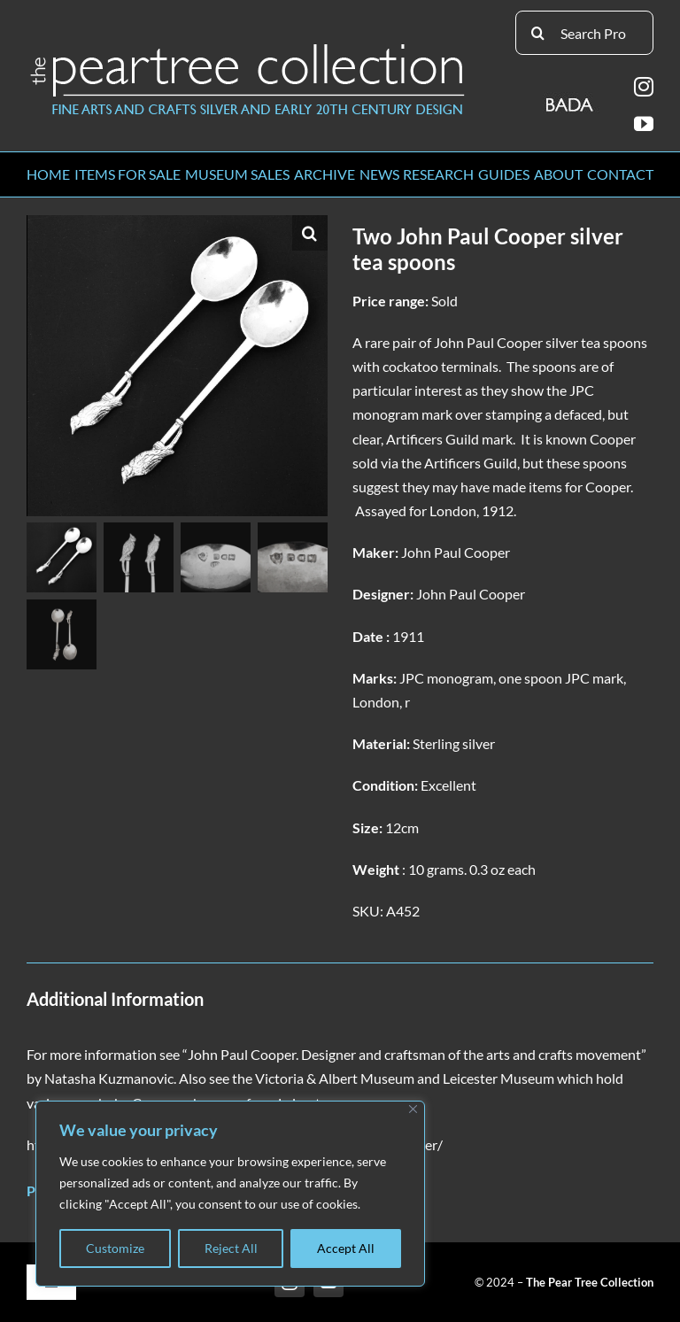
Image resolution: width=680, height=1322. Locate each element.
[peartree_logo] (248, 47)
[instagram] (643, 87)
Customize (115, 1248)
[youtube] (643, 124)
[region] (230, 1194)
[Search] (537, 33)
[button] (310, 233)
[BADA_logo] (571, 98)
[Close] (413, 1109)
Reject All (231, 1248)
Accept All (346, 1248)
